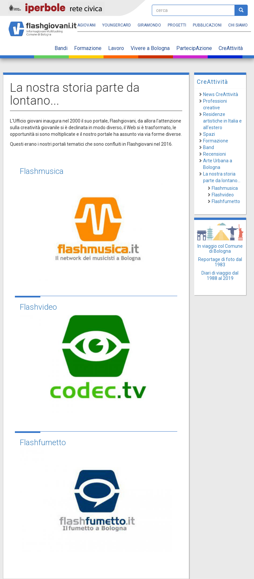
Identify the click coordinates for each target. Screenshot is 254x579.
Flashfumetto (43, 442)
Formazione (88, 48)
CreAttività (231, 48)
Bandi (61, 48)
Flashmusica (42, 171)
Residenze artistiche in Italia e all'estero (222, 121)
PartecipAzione (194, 48)
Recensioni (214, 154)
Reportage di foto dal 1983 (220, 262)
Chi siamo (238, 25)
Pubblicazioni (207, 25)
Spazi (209, 134)
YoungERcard (116, 25)
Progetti (177, 25)
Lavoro (116, 48)
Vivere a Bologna (150, 48)
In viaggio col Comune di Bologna (220, 248)
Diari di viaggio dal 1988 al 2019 (219, 275)
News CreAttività (220, 94)
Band (208, 147)
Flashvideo (38, 307)
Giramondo (149, 25)
